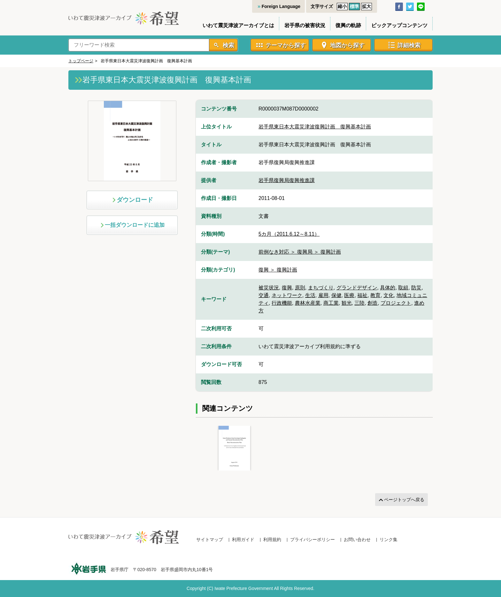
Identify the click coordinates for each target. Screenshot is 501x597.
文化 (388, 295)
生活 (310, 295)
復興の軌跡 (348, 25)
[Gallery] (314, 448)
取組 (403, 287)
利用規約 (272, 539)
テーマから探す (286, 45)
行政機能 (282, 303)
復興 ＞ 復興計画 (277, 269)
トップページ (80, 60)
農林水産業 (307, 303)
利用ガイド (243, 539)
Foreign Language (281, 6)
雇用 (323, 295)
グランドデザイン (356, 287)
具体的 (387, 287)
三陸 (359, 303)
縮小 (342, 6)
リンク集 (388, 539)
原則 (300, 287)
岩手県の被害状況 (304, 25)
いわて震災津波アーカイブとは (238, 25)
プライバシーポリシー (312, 539)
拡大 (366, 6)
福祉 (362, 295)
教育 (375, 295)
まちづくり (321, 287)
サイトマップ (209, 539)
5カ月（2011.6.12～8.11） (289, 234)
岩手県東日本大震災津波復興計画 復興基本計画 (314, 126)
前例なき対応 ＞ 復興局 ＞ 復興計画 (299, 252)
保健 (336, 295)
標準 (354, 6)
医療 (349, 295)
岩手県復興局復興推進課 (286, 180)
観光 (347, 303)
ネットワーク (287, 295)
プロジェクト (396, 303)
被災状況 (268, 287)
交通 (263, 295)
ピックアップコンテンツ (399, 25)
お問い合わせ (357, 539)
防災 (416, 287)
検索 (227, 45)
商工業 (331, 303)
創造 (372, 303)
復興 (287, 287)
